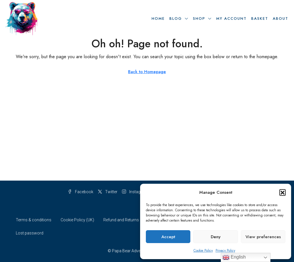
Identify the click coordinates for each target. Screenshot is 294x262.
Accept (168, 237)
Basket (259, 18)
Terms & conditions (33, 220)
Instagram (135, 191)
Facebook (80, 191)
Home (158, 18)
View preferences (263, 237)
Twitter (107, 191)
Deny (215, 237)
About (280, 18)
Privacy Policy (225, 250)
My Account (231, 18)
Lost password (29, 233)
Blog (175, 18)
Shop (199, 18)
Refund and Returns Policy (127, 220)
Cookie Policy (203, 250)
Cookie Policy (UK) (77, 220)
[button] (282, 192)
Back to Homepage (147, 72)
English (234, 257)
